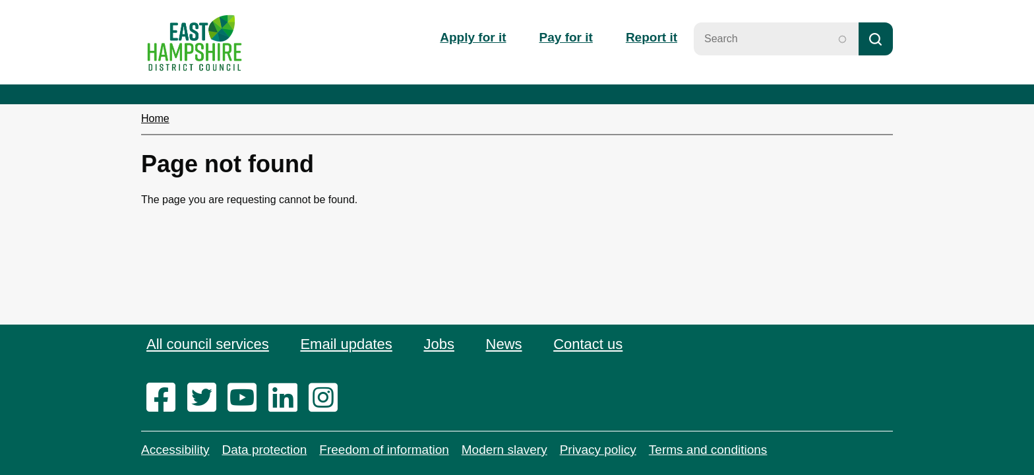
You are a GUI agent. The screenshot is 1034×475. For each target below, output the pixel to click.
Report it (651, 37)
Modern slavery (504, 450)
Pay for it (566, 37)
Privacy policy (598, 450)
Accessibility (175, 450)
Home (155, 118)
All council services (207, 344)
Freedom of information (383, 450)
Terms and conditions (708, 450)
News (504, 344)
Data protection (264, 450)
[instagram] (327, 398)
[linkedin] (287, 398)
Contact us (588, 344)
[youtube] (246, 398)
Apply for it (473, 37)
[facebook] (165, 398)
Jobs (438, 344)
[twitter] (206, 398)
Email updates (346, 344)
